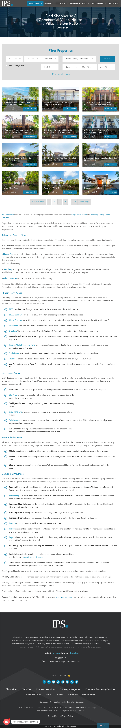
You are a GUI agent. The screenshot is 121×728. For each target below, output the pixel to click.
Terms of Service (54, 716)
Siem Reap (41, 640)
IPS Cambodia (42, 702)
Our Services (62, 3)
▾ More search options (60, 74)
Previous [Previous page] (38, 201)
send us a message (64, 597)
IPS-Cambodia (8, 215)
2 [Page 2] (54, 201)
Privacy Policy (67, 716)
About (86, 3)
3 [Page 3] (59, 201)
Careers (59, 695)
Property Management (70, 689)
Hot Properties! (98, 3)
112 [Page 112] (74, 201)
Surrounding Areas (15, 65)
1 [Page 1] (49, 201)
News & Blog (113, 3)
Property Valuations (45, 689)
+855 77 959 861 (48, 661)
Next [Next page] (84, 201)
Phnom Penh (28, 640)
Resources (75, 3)
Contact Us (72, 695)
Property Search (35, 3)
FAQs (48, 695)
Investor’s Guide (33, 695)
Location (49, 3)
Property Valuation (79, 215)
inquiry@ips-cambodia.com (68, 661)
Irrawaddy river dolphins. (33, 557)
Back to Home (88, 695)
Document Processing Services (100, 689)
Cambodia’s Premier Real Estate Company (66, 702)
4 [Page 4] (65, 201)
